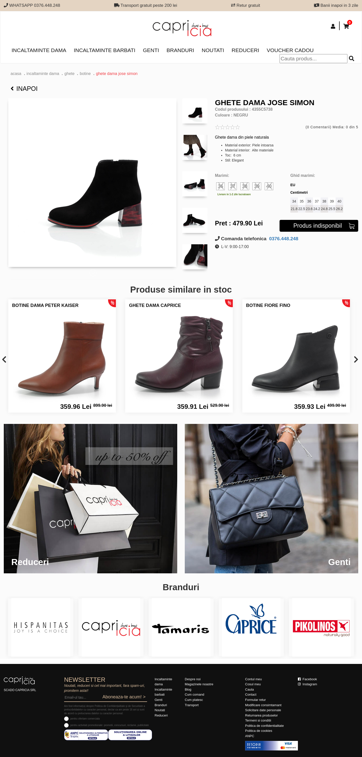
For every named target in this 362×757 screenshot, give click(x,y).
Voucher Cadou (290, 50)
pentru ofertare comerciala (85, 718)
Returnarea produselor (261, 715)
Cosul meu (253, 684)
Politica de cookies (258, 731)
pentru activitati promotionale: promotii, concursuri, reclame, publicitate (109, 725)
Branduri (180, 50)
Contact (250, 694)
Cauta (249, 689)
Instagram (307, 684)
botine (85, 73)
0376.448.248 (283, 238)
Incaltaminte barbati (104, 50)
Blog (188, 689)
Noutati (213, 50)
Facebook (307, 679)
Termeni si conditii (258, 720)
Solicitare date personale (263, 710)
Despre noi (193, 679)
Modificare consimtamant (263, 705)
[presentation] (4, 359)
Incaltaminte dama (39, 50)
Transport (192, 705)
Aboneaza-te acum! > (124, 696)
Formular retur (255, 700)
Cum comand (194, 694)
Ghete (69, 73)
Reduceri (245, 50)
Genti (151, 50)
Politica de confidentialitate (264, 726)
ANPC (249, 736)
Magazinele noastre (199, 684)
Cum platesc (194, 700)
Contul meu (253, 679)
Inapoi (24, 88)
